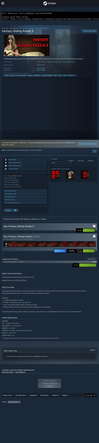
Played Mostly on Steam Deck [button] (67, 406)
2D (16, 76)
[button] (89, 231)
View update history (11, 195)
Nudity (65, 76)
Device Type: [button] (21, 409)
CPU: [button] (4, 409)
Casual (6, 76)
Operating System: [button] (85, 406)
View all (92, 351)
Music (59, 76)
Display (64, 399)
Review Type (7, 399)
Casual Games (14, 29)
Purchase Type (20, 399)
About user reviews (7, 373)
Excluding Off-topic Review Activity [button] (35, 406)
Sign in (4, 151)
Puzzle (12, 76)
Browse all (91, 260)
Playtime (55, 399)
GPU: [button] (11, 409)
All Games (5, 29)
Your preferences (20, 373)
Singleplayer (37, 76)
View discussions (10, 201)
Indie (55, 76)
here (37, 358)
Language (32, 399)
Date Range (44, 399)
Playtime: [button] (51, 406)
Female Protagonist (47, 76)
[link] (75, 252)
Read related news (10, 198)
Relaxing (70, 76)
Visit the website (10, 192)
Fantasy (30, 76)
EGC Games (41, 69)
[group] (49, 408)
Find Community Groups (12, 204)
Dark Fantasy (22, 76)
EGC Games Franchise (26, 29)
